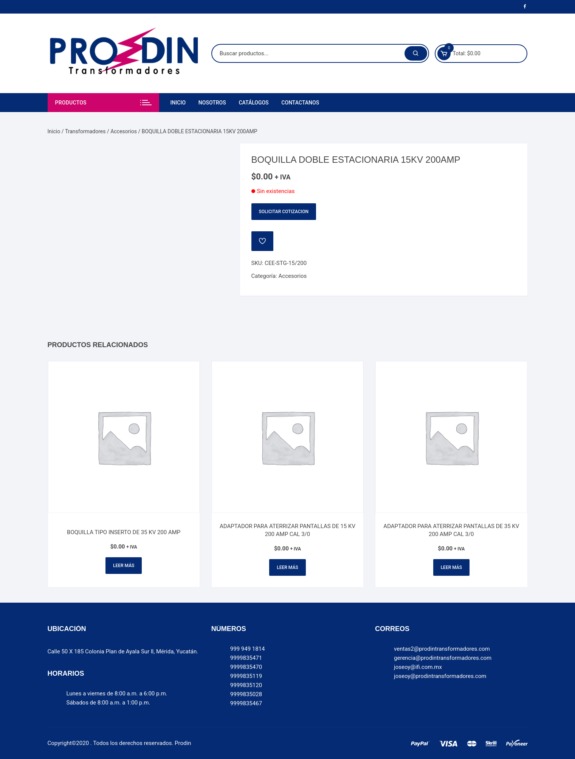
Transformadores (85, 131)
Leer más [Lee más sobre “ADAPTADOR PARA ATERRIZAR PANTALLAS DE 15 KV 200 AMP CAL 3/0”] (287, 567)
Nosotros (212, 103)
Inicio (178, 103)
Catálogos (253, 103)
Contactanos (300, 103)
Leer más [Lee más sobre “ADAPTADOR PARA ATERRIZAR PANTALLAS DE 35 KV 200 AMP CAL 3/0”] (451, 567)
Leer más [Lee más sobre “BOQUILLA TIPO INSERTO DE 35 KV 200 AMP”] (123, 565)
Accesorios (123, 131)
